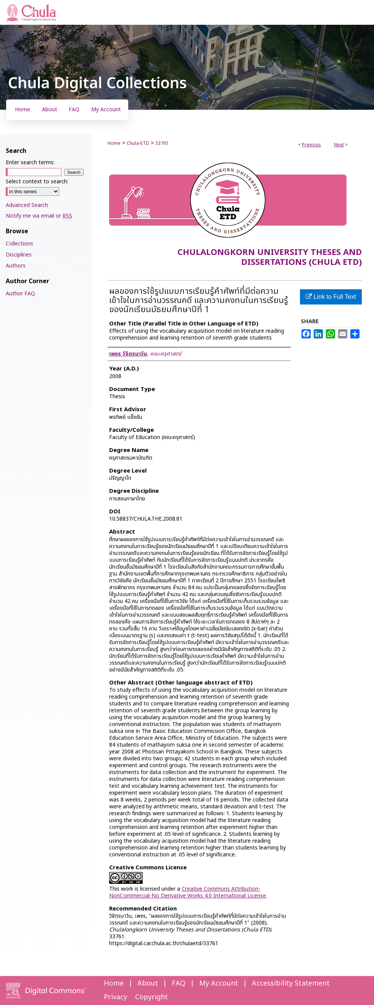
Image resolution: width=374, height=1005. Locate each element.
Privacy (115, 997)
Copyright (151, 997)
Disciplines (19, 255)
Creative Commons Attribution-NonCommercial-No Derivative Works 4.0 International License (187, 892)
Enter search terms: (30, 163)
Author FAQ (20, 294)
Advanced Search (27, 205)
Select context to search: (37, 182)
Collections (19, 244)
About (147, 983)
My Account (218, 983)
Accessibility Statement (291, 983)
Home (114, 143)
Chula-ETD (138, 143)
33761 (162, 143)
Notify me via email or (39, 216)
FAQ (178, 983)
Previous (311, 144)
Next (339, 144)
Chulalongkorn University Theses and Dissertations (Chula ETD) (269, 257)
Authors (16, 266)
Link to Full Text (331, 296)
